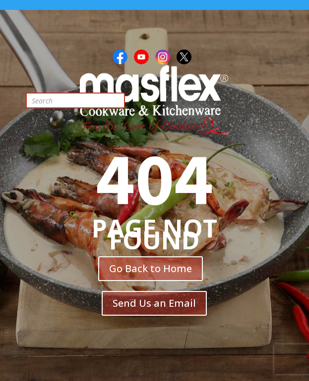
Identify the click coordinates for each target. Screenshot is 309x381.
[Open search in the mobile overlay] (83, 100)
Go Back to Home (150, 268)
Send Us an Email (154, 303)
